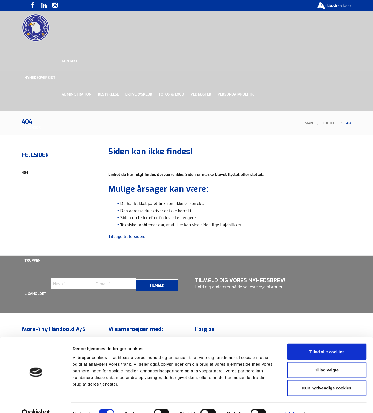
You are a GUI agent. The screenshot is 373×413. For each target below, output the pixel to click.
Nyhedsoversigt (40, 77)
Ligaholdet (35, 293)
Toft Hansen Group (295, 160)
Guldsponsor (189, 160)
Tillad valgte (327, 358)
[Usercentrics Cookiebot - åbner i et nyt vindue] (36, 402)
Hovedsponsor (39, 160)
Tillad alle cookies (326, 340)
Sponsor (33, 127)
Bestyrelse (108, 94)
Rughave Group (39, 193)
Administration (77, 94)
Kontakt (70, 60)
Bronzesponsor (255, 160)
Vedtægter (202, 94)
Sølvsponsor (220, 160)
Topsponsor (71, 160)
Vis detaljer (288, 402)
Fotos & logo (172, 94)
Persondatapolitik (237, 94)
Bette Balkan (37, 227)
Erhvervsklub (139, 94)
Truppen (33, 260)
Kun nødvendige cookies (326, 376)
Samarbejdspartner (150, 160)
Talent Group (73, 193)
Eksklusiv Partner (107, 160)
